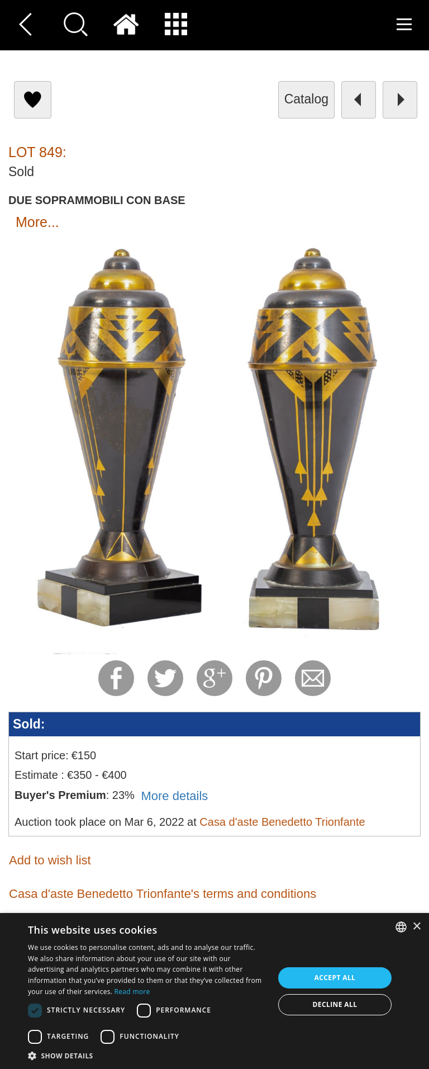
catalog (306, 99)
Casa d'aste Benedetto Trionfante (282, 822)
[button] (147, 1055)
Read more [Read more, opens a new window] (132, 991)
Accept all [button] (335, 977)
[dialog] (214, 991)
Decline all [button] (335, 1004)
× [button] (416, 927)
